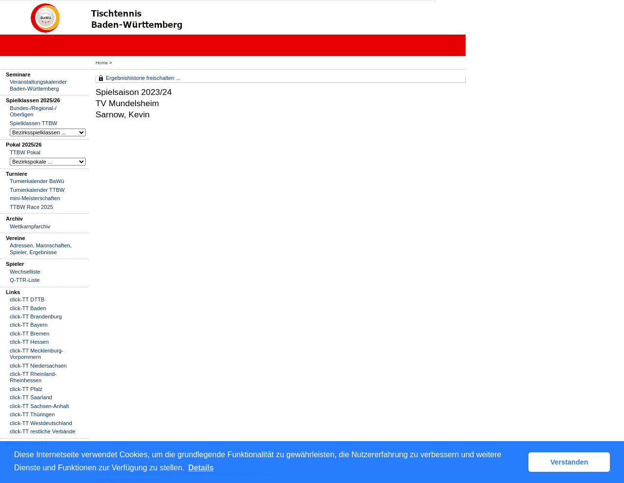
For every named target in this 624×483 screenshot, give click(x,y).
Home (102, 62)
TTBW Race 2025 (31, 207)
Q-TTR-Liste (25, 280)
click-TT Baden (28, 308)
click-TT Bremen (29, 333)
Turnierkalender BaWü (37, 181)
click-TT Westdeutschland (41, 423)
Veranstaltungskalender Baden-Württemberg (38, 85)
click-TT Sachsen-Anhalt (39, 406)
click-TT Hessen (29, 342)
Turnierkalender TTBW (37, 190)
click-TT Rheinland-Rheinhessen (33, 377)
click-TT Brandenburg (36, 316)
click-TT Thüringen (32, 414)
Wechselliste (25, 272)
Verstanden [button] (569, 462)
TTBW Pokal (25, 152)
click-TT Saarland (31, 397)
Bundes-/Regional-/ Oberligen (33, 111)
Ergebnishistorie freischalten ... (143, 78)
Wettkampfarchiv (30, 226)
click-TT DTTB (27, 299)
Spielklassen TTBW (33, 123)
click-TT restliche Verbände (43, 431)
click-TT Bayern (29, 325)
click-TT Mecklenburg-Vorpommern (36, 354)
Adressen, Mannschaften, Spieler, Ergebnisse (41, 248)
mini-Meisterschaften (35, 198)
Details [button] (201, 468)
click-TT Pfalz (26, 389)
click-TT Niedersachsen (38, 366)
